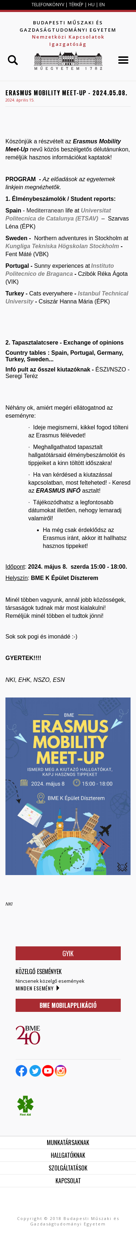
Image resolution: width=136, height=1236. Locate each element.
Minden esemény (35, 988)
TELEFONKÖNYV (48, 4)
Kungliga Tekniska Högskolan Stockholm (62, 246)
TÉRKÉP (77, 4)
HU (91, 4)
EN (102, 4)
